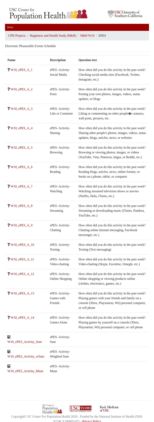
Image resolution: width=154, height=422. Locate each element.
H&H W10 (87, 35)
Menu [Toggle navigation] (10, 27)
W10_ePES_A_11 (22, 259)
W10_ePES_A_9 (21, 225)
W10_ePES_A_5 (21, 147)
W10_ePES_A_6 (21, 167)
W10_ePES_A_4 (21, 128)
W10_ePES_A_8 (21, 205)
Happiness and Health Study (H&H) (53, 35)
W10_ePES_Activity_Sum (24, 341)
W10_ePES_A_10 (22, 244)
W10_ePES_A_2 (21, 89)
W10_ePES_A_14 (22, 317)
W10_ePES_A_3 (21, 108)
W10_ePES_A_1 (21, 70)
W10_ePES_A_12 (22, 274)
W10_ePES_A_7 (21, 186)
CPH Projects (17, 35)
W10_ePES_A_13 (22, 293)
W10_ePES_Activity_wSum (25, 356)
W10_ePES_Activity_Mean (25, 371)
